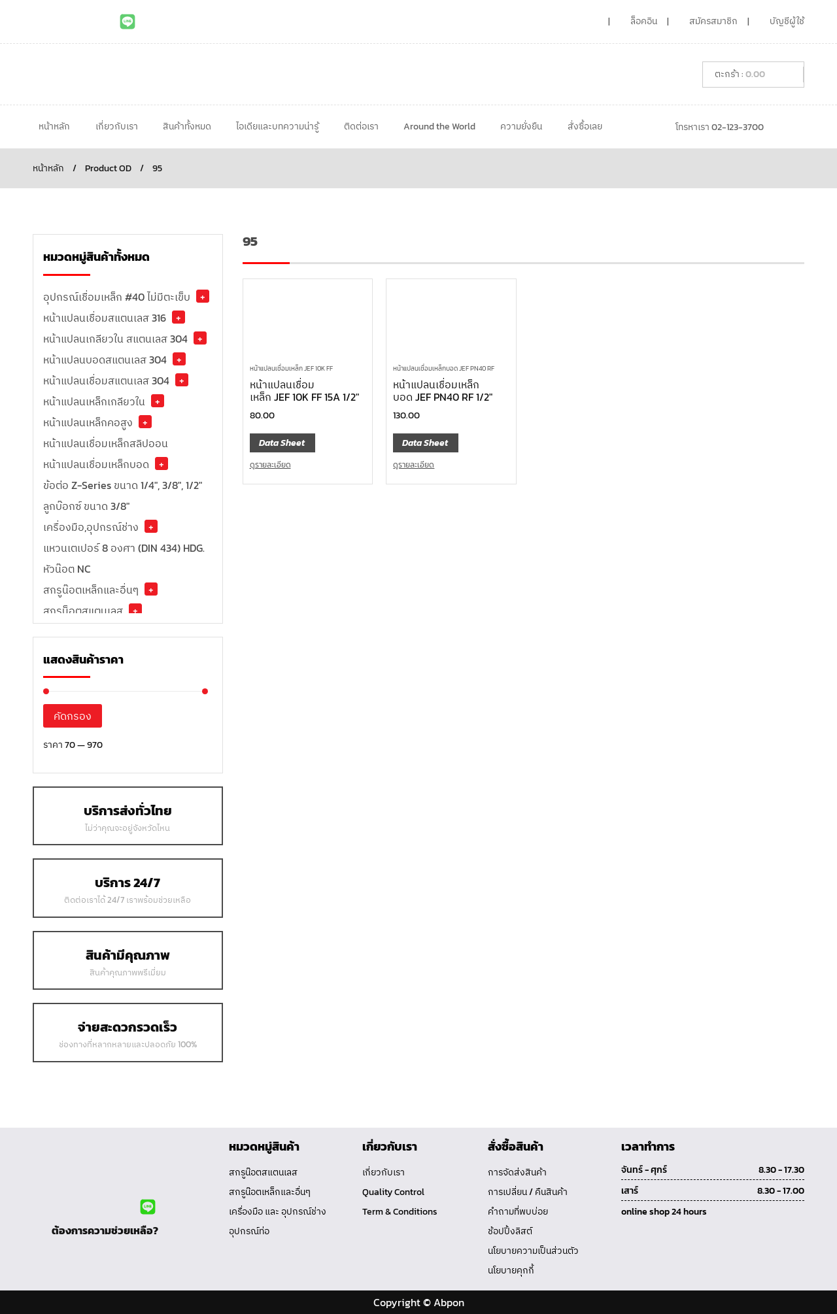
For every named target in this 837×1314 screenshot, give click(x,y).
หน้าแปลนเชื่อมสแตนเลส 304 (106, 380)
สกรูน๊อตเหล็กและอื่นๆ (91, 590)
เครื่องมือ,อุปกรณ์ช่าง (91, 527)
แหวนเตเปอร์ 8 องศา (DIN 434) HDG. (124, 548)
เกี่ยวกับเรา (116, 126)
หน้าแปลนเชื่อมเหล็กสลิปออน (105, 443)
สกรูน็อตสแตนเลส (83, 610)
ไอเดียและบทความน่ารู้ (277, 126)
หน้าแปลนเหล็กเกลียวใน (94, 401)
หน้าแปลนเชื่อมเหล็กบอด (96, 464)
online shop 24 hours (664, 1212)
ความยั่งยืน (521, 126)
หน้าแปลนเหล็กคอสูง (88, 422)
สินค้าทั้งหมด (187, 126)
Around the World (439, 126)
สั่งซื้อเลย (585, 126)
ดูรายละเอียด (270, 465)
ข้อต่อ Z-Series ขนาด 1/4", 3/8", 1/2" (122, 485)
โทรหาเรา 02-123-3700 (719, 127)
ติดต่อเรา (361, 126)
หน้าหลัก (54, 126)
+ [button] (202, 296)
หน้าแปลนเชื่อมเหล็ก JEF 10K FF (291, 368)
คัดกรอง (73, 716)
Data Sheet (282, 443)
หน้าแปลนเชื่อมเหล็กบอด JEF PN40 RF (443, 368)
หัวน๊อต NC (67, 569)
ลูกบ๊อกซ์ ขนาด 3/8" (86, 506)
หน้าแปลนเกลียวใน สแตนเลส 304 (115, 338)
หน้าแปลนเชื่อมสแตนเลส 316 (104, 318)
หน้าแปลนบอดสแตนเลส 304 (105, 359)
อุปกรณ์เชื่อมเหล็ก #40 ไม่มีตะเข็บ (116, 297)
